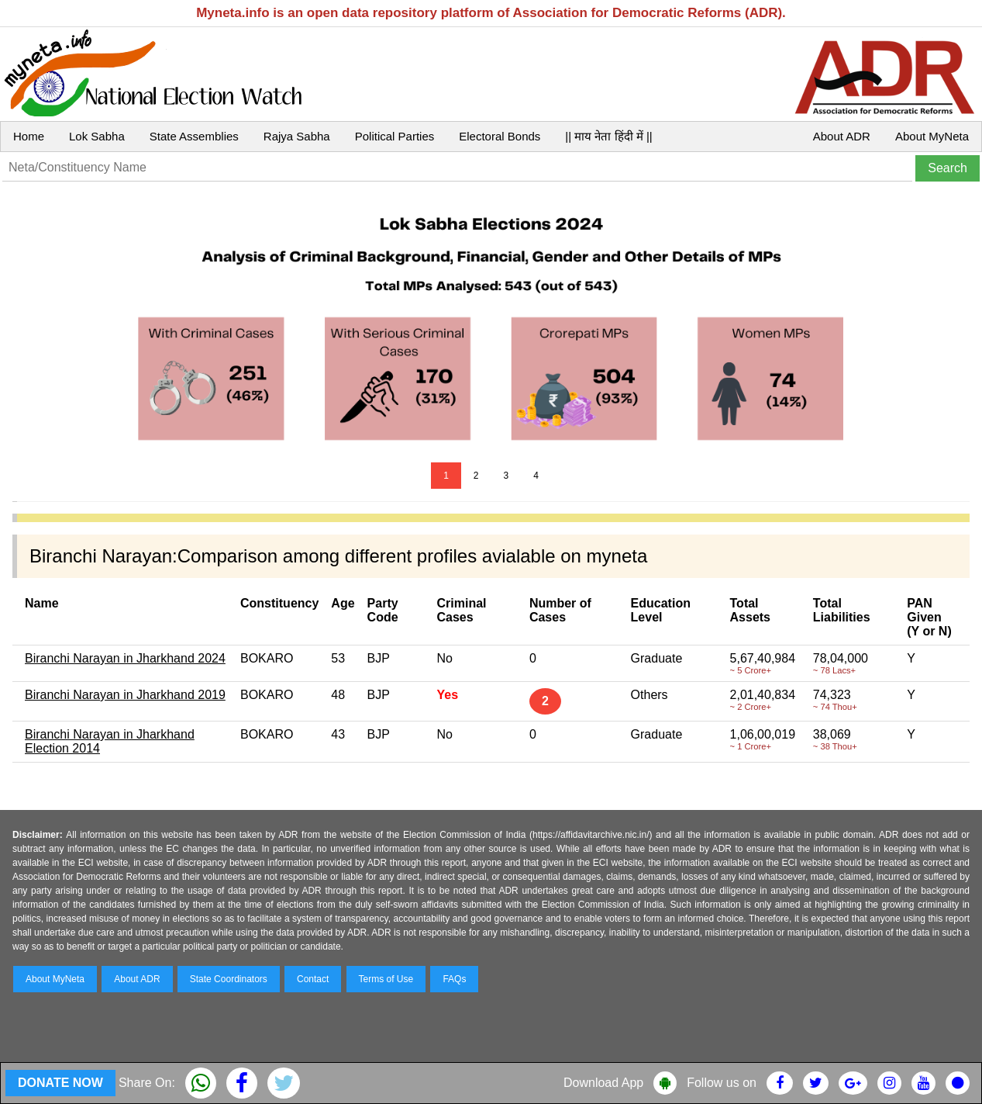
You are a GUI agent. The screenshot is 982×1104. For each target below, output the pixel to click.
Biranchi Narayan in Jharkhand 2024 (125, 658)
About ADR (841, 136)
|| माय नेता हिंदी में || (608, 136)
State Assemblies (194, 136)
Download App (603, 1082)
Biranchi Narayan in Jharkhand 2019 (125, 694)
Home (28, 136)
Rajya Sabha (297, 136)
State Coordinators (228, 979)
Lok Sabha (97, 136)
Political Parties (395, 136)
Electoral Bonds (499, 136)
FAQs (454, 979)
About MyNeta (932, 136)
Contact (313, 979)
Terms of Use (386, 979)
